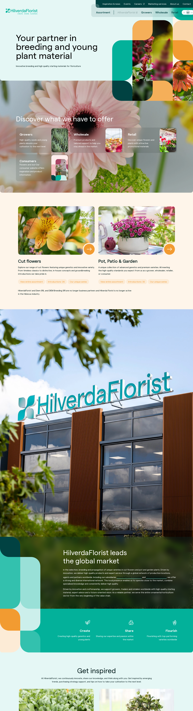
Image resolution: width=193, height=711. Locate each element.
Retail (171, 12)
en (185, 12)
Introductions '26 (56, 281)
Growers (143, 12)
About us (174, 4)
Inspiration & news (111, 4)
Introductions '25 (136, 281)
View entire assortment (31, 281)
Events (127, 4)
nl (181, 12)
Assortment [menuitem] (100, 12)
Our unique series (78, 281)
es (189, 12)
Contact (187, 4)
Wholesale (158, 12)
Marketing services (157, 4)
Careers (138, 4)
